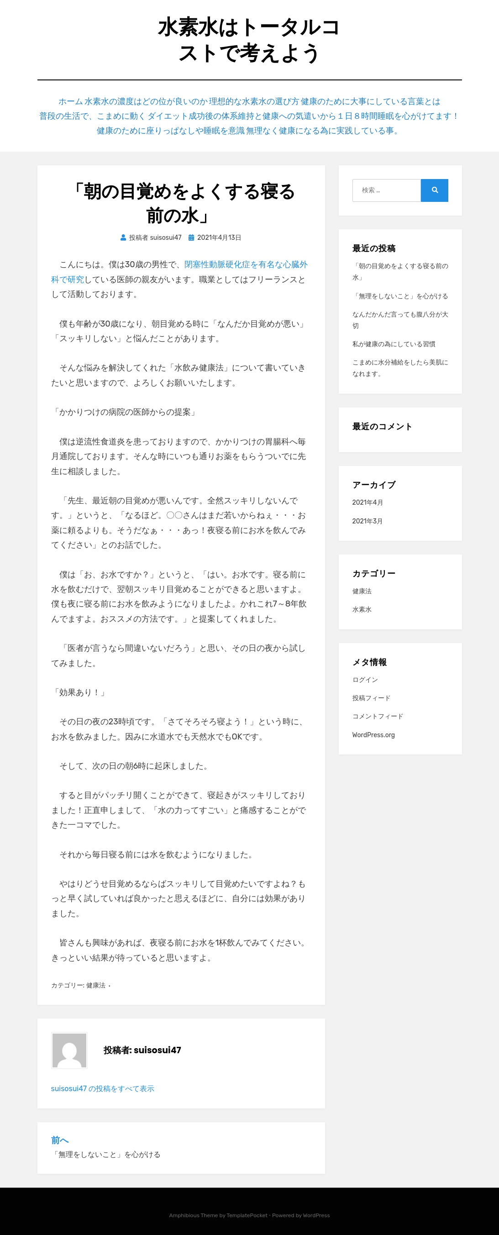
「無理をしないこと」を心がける (400, 289)
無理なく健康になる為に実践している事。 (318, 125)
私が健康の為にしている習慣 (394, 338)
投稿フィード (371, 692)
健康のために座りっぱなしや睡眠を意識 (177, 125)
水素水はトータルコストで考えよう (249, 40)
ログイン (365, 673)
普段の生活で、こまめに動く (112, 112)
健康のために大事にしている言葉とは (369, 100)
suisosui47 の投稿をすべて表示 (102, 1082)
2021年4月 (367, 496)
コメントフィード (378, 710)
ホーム (82, 100)
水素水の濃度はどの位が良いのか (157, 100)
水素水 (362, 603)
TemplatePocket (247, 1209)
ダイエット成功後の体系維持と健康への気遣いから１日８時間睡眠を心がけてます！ (301, 112)
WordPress (316, 1209)
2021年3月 (367, 514)
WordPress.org (373, 728)
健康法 (95, 979)
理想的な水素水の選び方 (260, 100)
